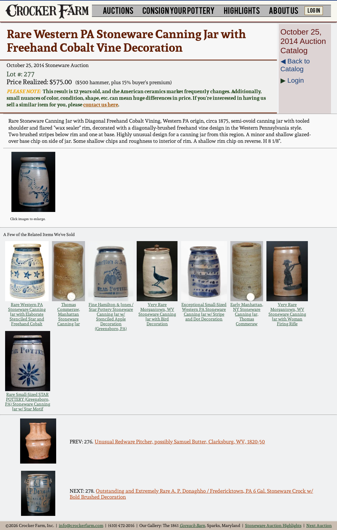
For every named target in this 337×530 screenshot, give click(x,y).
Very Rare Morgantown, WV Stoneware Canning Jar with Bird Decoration (157, 314)
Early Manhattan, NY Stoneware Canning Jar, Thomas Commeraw (246, 314)
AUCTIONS (118, 10)
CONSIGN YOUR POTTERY (178, 10)
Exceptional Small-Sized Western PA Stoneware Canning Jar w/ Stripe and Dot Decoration (203, 311)
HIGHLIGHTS (242, 10)
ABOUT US (283, 10)
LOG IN (314, 10)
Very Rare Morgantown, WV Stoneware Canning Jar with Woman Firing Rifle (287, 314)
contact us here (100, 104)
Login (295, 80)
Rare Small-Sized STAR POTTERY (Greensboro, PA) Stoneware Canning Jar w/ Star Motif (27, 401)
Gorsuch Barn (192, 525)
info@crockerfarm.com (81, 525)
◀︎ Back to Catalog (295, 65)
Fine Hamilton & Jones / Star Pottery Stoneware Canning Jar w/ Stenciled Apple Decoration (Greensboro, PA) (111, 316)
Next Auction (319, 525)
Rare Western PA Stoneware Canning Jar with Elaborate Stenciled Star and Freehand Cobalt (27, 314)
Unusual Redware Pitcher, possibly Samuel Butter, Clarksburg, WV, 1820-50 (180, 442)
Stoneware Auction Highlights (273, 525)
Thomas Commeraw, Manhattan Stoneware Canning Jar (68, 314)
